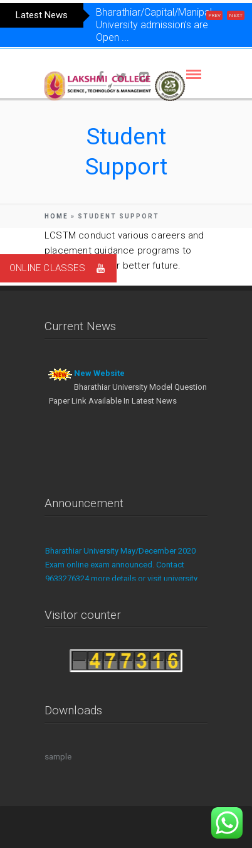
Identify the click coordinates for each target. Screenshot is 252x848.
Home (56, 216)
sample (58, 756)
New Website (99, 373)
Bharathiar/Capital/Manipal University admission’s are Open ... (154, 24)
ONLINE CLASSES (63, 268)
